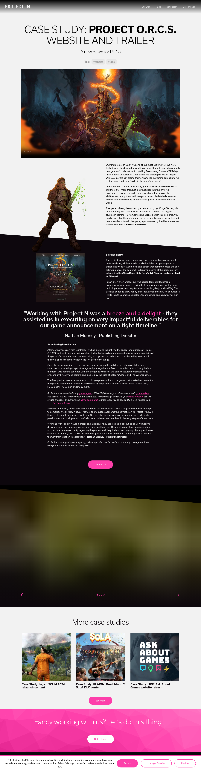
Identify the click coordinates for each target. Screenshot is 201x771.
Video (111, 61)
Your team (172, 7)
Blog (158, 7)
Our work (146, 7)
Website (98, 61)
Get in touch (189, 7)
